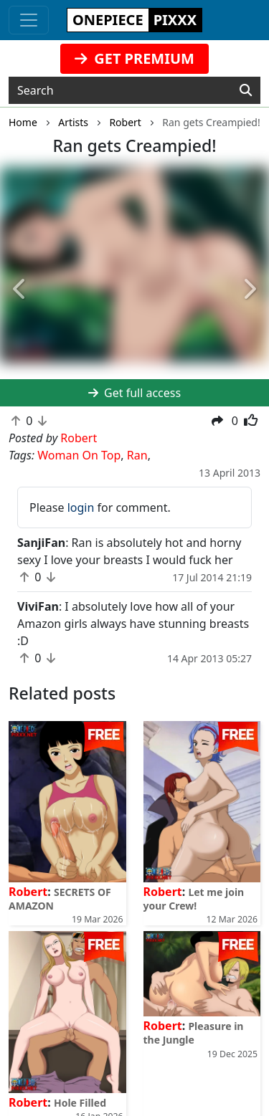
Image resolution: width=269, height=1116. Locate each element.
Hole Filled (80, 1103)
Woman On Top (79, 455)
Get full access (134, 393)
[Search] (245, 90)
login (81, 507)
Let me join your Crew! (194, 898)
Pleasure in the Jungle (193, 1032)
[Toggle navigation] (29, 20)
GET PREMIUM (134, 58)
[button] (20, 289)
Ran (137, 455)
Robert (28, 892)
